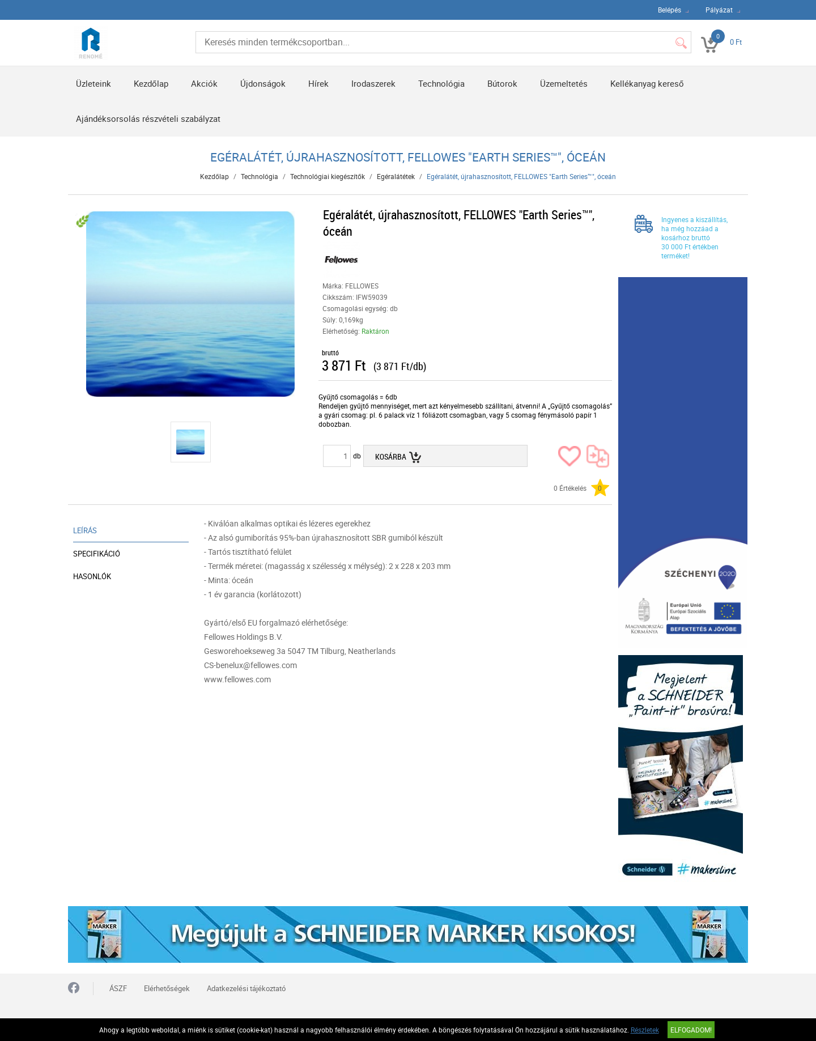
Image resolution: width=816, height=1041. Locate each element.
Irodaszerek (373, 83)
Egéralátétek (396, 176)
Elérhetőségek (167, 988)
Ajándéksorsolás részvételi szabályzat (148, 118)
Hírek (318, 83)
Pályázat (719, 9)
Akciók (204, 83)
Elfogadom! (691, 1029)
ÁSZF (118, 988)
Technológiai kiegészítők (327, 176)
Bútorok (502, 83)
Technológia (441, 83)
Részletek (645, 1029)
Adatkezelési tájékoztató (246, 988)
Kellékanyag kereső (647, 83)
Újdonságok (263, 83)
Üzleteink (93, 83)
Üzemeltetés (564, 83)
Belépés (669, 9)
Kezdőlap (151, 83)
